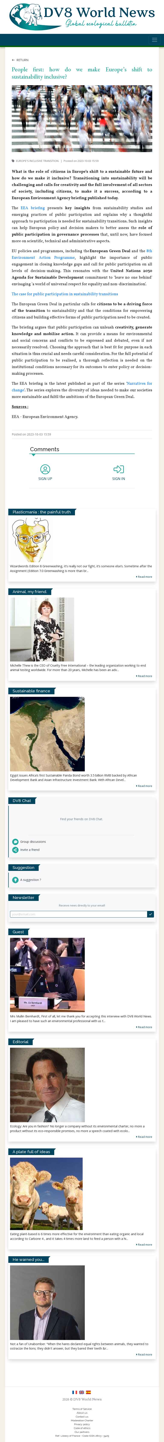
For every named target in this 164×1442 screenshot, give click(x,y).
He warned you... (28, 1259)
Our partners (82, 1431)
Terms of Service (82, 1408)
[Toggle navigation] (155, 40)
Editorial (20, 1041)
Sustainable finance (31, 691)
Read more (144, 1027)
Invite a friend (26, 850)
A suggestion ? (26, 880)
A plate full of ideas (31, 1151)
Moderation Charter (82, 1420)
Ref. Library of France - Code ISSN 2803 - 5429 (82, 1435)
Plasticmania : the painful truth (42, 512)
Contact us (82, 1416)
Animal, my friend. (30, 591)
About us (82, 1412)
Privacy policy (82, 1424)
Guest (18, 931)
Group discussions (29, 842)
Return (20, 60)
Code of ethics (82, 1428)
